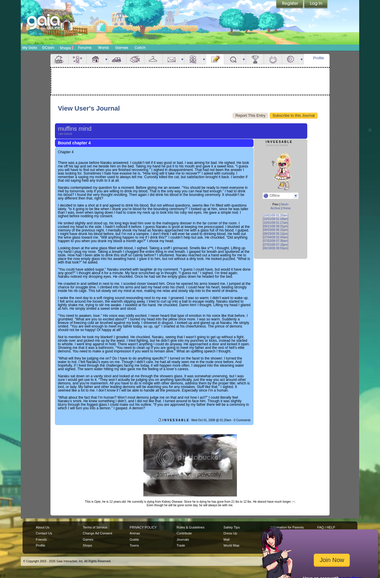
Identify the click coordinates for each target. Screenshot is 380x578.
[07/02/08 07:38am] (275, 240)
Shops (66, 48)
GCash (48, 47)
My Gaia (29, 47)
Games (121, 47)
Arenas (135, 533)
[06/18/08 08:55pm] (275, 248)
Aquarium (135, 59)
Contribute (184, 533)
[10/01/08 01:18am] (275, 219)
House (95, 59)
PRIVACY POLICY (143, 527)
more (106, 59)
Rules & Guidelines (191, 527)
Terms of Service (95, 527)
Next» (285, 204)
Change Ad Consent (97, 533)
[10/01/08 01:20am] (275, 215)
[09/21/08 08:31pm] (275, 226)
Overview (59, 59)
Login (316, 4)
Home (287, 208)
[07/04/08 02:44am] (275, 237)
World (103, 47)
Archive (275, 208)
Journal (215, 59)
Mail (171, 59)
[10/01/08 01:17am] (275, 222)
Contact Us (44, 533)
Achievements (255, 59)
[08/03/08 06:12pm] (275, 233)
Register (290, 4)
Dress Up (230, 533)
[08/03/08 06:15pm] (275, 229)
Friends (193, 59)
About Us (42, 527)
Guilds (134, 539)
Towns (134, 545)
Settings (291, 59)
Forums (84, 47)
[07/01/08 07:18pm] (275, 244)
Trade (181, 545)
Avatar (77, 59)
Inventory (153, 59)
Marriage (273, 59)
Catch (140, 47)
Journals (183, 539)
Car (117, 59)
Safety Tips (232, 527)
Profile (318, 58)
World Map (231, 545)
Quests (233, 59)
